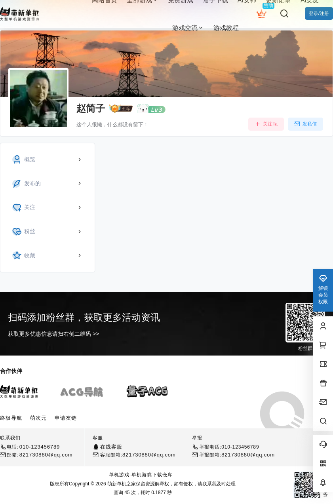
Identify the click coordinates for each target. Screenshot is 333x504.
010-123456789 (39, 447)
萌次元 (38, 418)
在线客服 (111, 447)
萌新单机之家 (121, 484)
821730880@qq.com (46, 455)
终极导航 (11, 418)
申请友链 (66, 418)
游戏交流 (188, 28)
